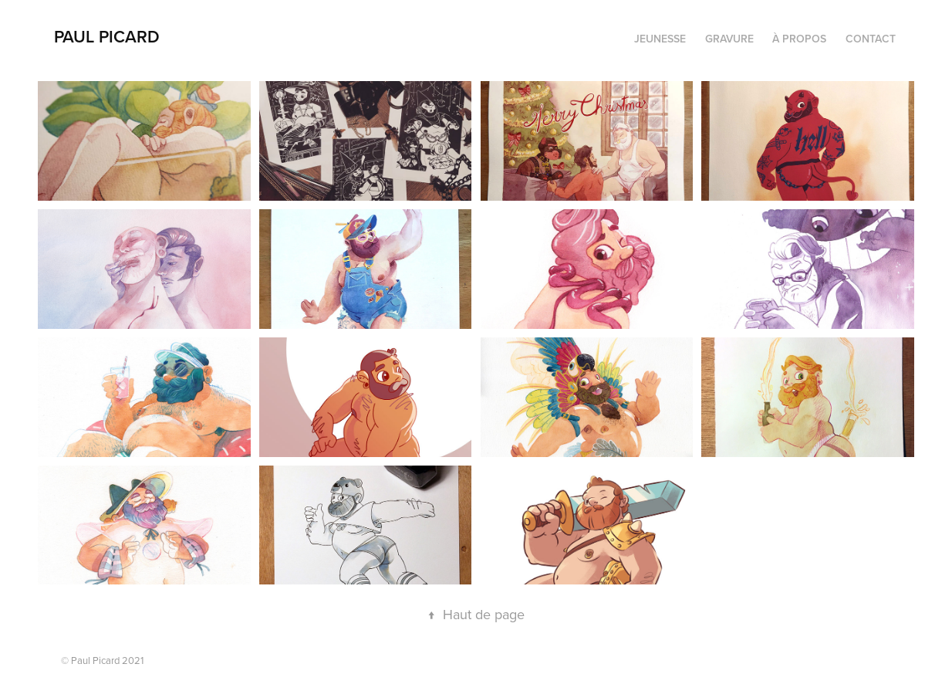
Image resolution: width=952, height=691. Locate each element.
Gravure (729, 38)
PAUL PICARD (107, 36)
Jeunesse (660, 38)
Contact (871, 38)
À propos (799, 38)
